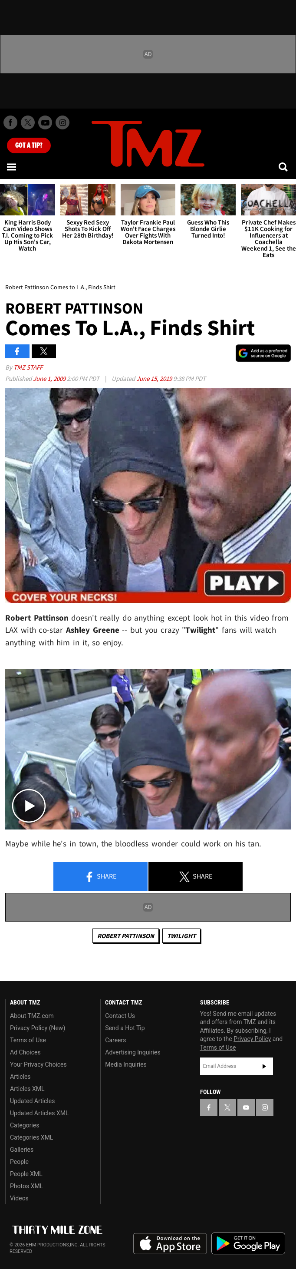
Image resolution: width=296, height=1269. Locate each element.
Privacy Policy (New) (37, 1027)
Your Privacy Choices (38, 1064)
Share (100, 877)
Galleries (21, 1149)
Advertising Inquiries (132, 1052)
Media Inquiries (125, 1064)
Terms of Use (28, 1040)
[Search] (284, 167)
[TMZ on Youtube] (45, 122)
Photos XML (26, 1186)
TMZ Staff (28, 367)
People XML (26, 1173)
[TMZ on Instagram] (62, 122)
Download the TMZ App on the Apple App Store (170, 1244)
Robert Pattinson (125, 936)
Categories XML (31, 1137)
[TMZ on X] (28, 122)
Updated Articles (32, 1100)
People (19, 1161)
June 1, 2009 (50, 378)
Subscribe (264, 1066)
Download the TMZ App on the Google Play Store (248, 1244)
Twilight (181, 936)
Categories (24, 1125)
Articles (20, 1076)
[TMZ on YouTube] (246, 1107)
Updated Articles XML (39, 1113)
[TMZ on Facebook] (10, 122)
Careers (115, 1040)
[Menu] (12, 167)
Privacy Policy (252, 1038)
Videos (19, 1198)
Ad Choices (25, 1052)
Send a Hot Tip (125, 1027)
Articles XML (27, 1088)
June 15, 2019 (154, 378)
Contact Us (120, 1015)
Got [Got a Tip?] (29, 145)
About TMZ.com (32, 1015)
